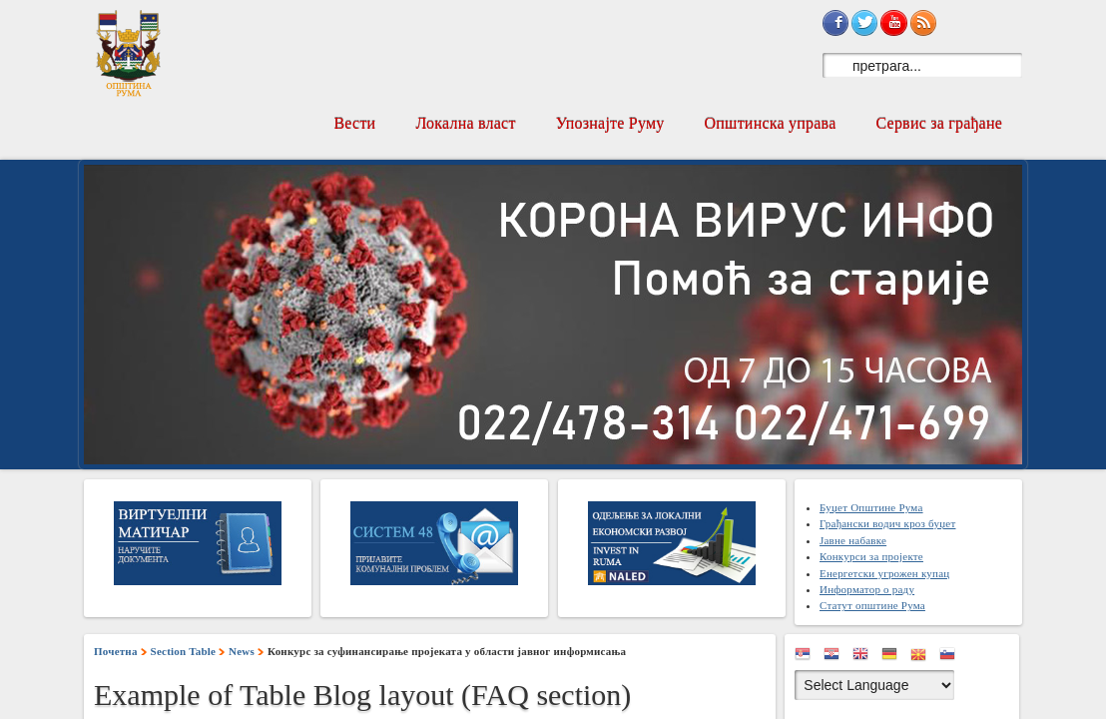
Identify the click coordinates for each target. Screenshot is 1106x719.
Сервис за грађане (938, 123)
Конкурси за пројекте (871, 556)
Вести (354, 123)
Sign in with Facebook (835, 23)
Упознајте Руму (610, 123)
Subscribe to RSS (923, 23)
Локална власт (465, 123)
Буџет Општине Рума (871, 507)
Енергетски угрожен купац (884, 573)
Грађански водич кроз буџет (887, 523)
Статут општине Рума (872, 605)
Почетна (116, 651)
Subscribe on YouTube (893, 23)
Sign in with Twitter (864, 23)
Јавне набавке (853, 540)
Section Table (184, 651)
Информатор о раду (867, 589)
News (242, 651)
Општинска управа (770, 123)
